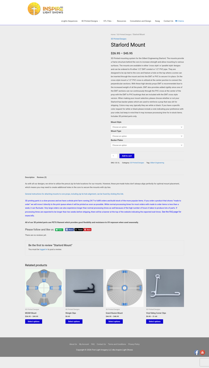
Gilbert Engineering (158, 172)
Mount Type (116, 140)
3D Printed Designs (89, 29)
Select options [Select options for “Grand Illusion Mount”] (117, 332)
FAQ (92, 355)
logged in (44, 259)
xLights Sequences (69, 29)
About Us (71, 355)
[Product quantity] (114, 165)
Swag (157, 29)
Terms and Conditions (117, 355)
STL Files (107, 29)
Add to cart (127, 165)
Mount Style (116, 130)
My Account (83, 355)
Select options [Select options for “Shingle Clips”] (77, 332)
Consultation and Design (140, 29)
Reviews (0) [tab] (42, 187)
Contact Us (168, 29)
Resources (121, 29)
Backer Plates (117, 149)
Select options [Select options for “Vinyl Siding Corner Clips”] (157, 332)
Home (113, 43)
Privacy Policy (136, 355)
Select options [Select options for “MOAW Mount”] (36, 332)
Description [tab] (30, 187)
